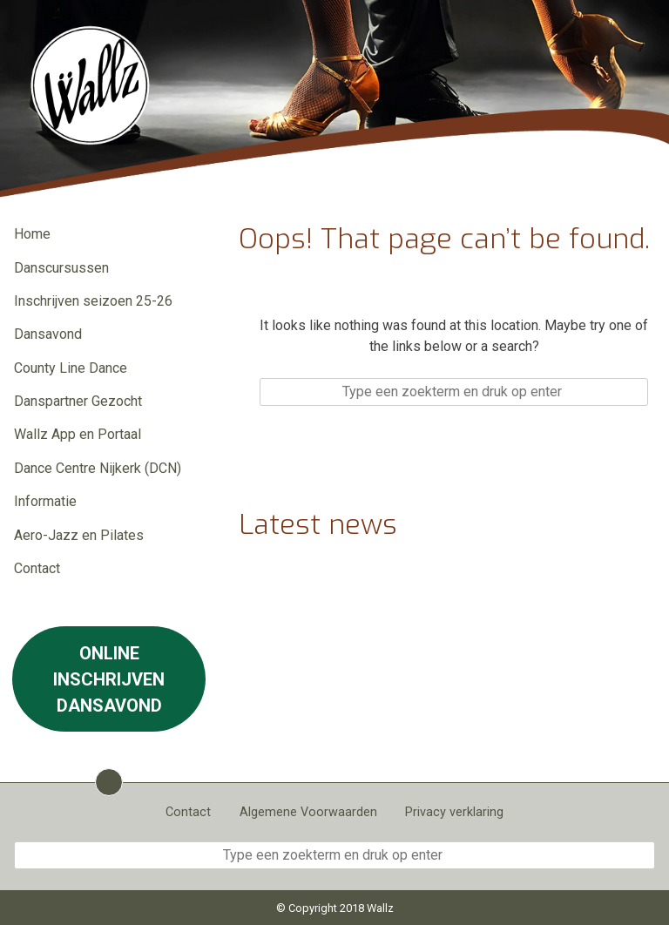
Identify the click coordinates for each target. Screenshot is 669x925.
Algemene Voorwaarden (308, 812)
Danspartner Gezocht (78, 401)
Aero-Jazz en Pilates (79, 535)
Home (32, 234)
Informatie (45, 501)
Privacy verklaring (454, 812)
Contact (37, 568)
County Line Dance (70, 368)
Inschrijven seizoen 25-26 (93, 301)
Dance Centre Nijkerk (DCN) (97, 468)
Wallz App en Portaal (77, 434)
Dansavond (48, 334)
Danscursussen (61, 268)
